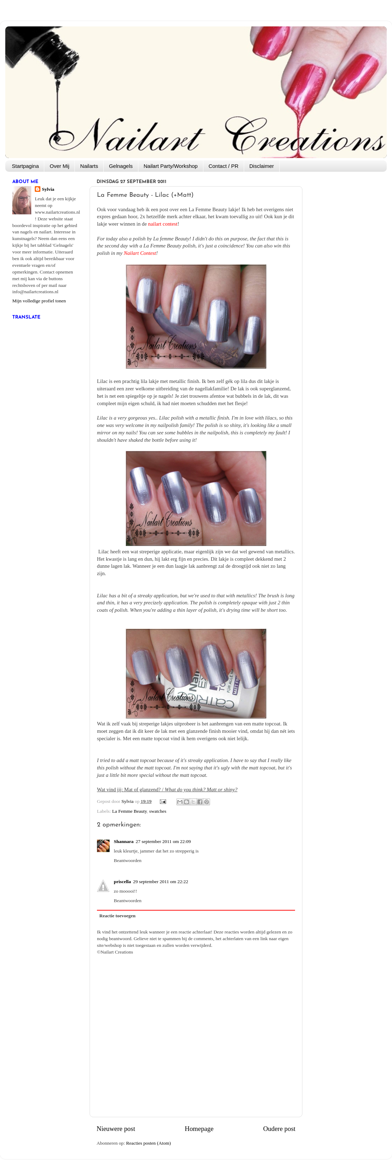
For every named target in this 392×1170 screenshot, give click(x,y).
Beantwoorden (128, 860)
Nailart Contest (140, 253)
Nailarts (89, 166)
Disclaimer (261, 166)
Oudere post (279, 1128)
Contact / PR (224, 166)
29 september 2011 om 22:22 (160, 881)
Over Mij (59, 166)
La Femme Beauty (129, 811)
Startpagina (25, 166)
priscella (122, 881)
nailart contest (163, 224)
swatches (157, 811)
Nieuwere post (116, 1128)
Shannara (123, 841)
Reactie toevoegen (117, 915)
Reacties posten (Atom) (148, 1143)
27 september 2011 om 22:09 (163, 841)
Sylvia (48, 189)
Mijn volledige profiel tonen (39, 300)
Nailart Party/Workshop (171, 166)
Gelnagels (121, 166)
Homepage (199, 1128)
